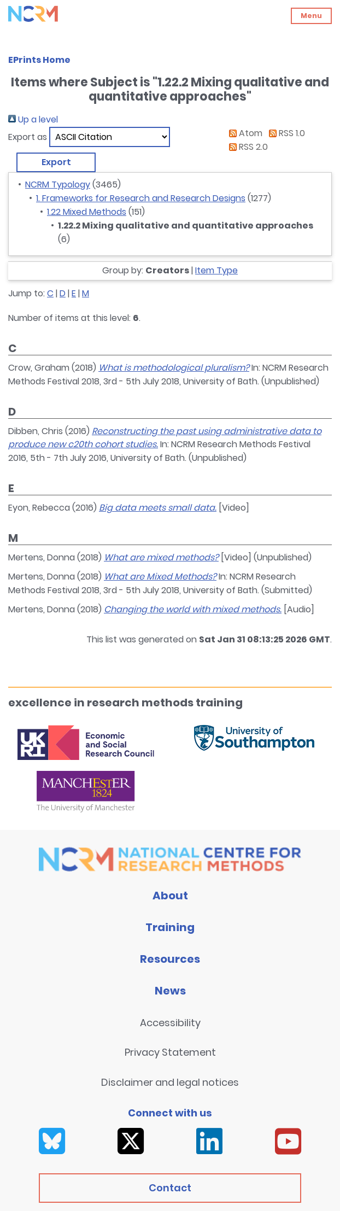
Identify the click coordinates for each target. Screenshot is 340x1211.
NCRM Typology (57, 184)
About (170, 895)
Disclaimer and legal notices (170, 1082)
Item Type (216, 270)
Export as (27, 137)
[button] (56, 162)
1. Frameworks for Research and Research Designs (140, 198)
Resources (170, 959)
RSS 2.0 (246, 147)
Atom (243, 133)
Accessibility (170, 1022)
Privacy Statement (170, 1052)
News (170, 990)
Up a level (33, 119)
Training (170, 927)
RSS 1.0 (285, 133)
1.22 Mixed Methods (86, 212)
